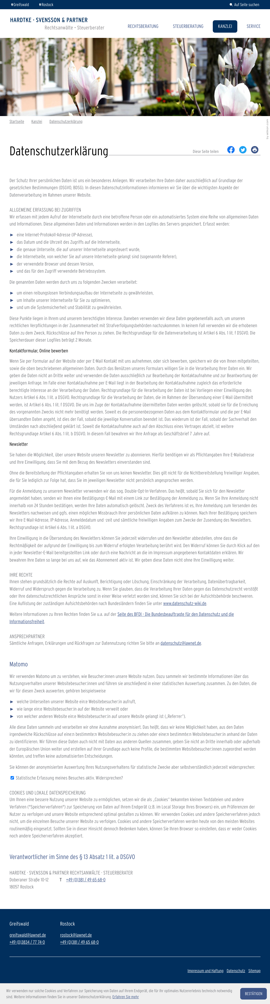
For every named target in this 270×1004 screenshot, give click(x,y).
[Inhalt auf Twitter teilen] (243, 149)
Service (254, 26)
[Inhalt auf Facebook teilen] (231, 149)
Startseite (16, 121)
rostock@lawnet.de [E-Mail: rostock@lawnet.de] (76, 935)
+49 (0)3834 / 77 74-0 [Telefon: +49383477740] (27, 942)
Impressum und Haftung (205, 970)
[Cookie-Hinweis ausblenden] (253, 994)
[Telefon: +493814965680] (85, 880)
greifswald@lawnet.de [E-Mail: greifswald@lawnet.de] (27, 935)
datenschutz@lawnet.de (181, 643)
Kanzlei (225, 26)
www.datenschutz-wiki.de (184, 603)
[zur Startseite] (57, 23)
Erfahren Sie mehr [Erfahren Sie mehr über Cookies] (126, 996)
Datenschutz (236, 970)
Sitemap (254, 970)
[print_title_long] (255, 149)
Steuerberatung (188, 26)
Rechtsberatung (143, 26)
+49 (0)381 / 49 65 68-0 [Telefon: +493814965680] (79, 942)
